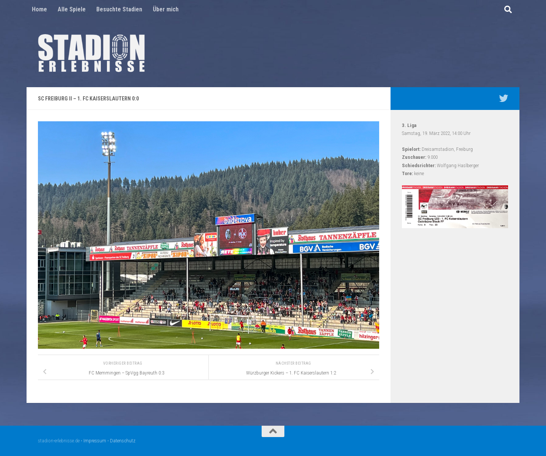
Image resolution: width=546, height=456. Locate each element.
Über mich (166, 9)
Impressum (94, 440)
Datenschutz (122, 440)
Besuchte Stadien (119, 9)
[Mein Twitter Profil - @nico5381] (503, 98)
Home (39, 9)
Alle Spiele (72, 9)
